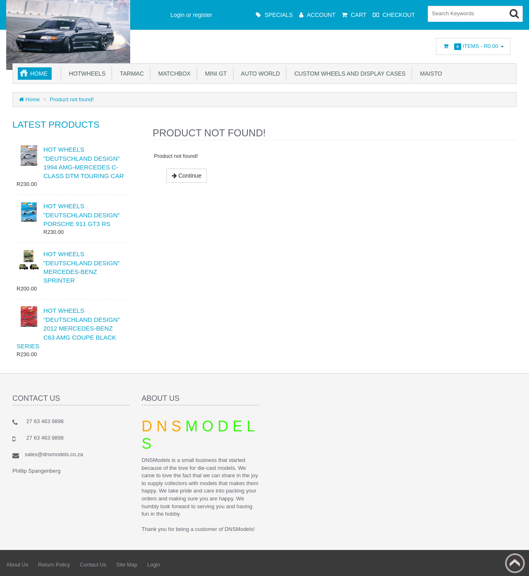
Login (153, 565)
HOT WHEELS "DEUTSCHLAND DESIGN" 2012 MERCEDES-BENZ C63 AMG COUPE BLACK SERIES (68, 328)
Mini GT (214, 73)
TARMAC (130, 73)
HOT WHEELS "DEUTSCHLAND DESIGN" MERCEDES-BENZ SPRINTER (81, 267)
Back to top (515, 563)
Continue (187, 175)
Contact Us (93, 565)
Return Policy (54, 565)
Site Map (126, 565)
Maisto (429, 73)
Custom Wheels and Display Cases (348, 73)
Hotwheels (85, 73)
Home (39, 73)
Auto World (259, 73)
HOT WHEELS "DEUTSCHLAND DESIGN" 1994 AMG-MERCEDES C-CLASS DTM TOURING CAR (83, 162)
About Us (17, 565)
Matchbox (173, 73)
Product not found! (72, 99)
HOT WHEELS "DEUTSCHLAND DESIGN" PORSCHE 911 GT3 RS (81, 214)
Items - (473, 46)
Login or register (191, 15)
